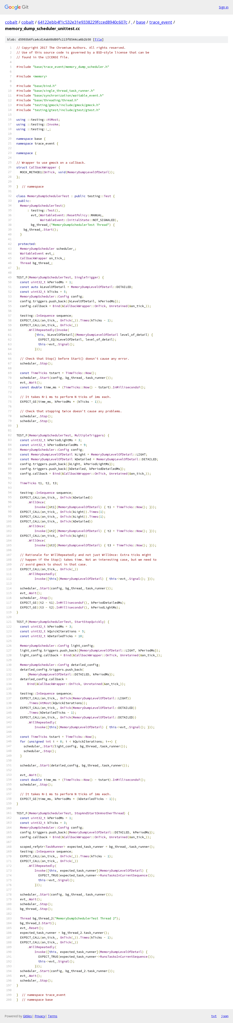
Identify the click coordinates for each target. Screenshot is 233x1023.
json (224, 1016)
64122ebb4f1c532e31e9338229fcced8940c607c (82, 22)
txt (214, 1016)
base (140, 22)
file (98, 39)
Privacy (40, 1016)
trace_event (160, 22)
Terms (52, 1016)
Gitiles (27, 1016)
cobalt (11, 22)
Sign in (223, 7)
